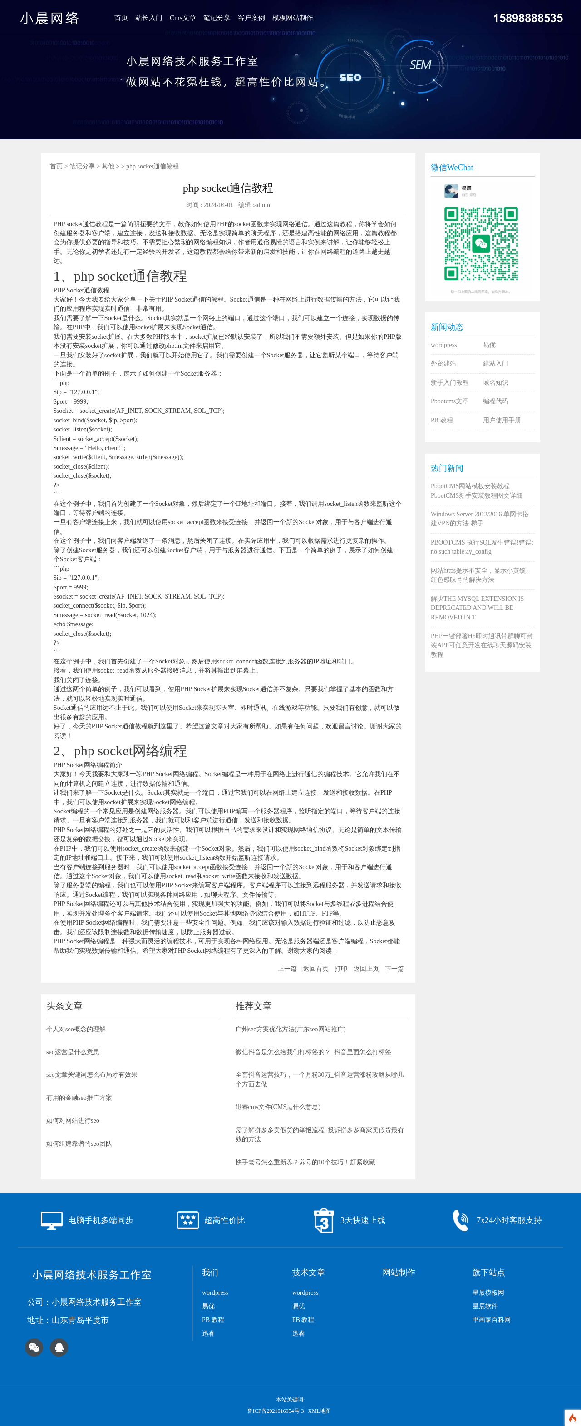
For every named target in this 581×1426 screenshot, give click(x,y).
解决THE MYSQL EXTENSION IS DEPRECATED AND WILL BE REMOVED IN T (477, 608)
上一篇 (287, 969)
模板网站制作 (292, 17)
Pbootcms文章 (449, 401)
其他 (108, 166)
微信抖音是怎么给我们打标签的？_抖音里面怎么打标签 (313, 1052)
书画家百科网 (492, 1320)
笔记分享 (217, 17)
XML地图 (319, 1411)
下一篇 (394, 969)
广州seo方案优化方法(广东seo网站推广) (291, 1029)
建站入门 (495, 363)
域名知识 (495, 382)
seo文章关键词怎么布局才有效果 (92, 1074)
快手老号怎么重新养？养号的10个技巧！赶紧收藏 (305, 1162)
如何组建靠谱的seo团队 (79, 1143)
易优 (489, 345)
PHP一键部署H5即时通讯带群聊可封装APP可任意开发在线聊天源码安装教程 (482, 645)
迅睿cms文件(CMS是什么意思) (278, 1107)
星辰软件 (485, 1306)
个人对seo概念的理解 (76, 1029)
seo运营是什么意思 (72, 1052)
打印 (341, 969)
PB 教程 (442, 420)
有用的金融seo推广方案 (79, 1097)
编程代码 (495, 401)
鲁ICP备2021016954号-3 (276, 1411)
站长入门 (148, 17)
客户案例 (251, 17)
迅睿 (208, 1333)
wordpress (444, 345)
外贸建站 (443, 363)
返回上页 (366, 969)
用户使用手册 (502, 420)
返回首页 (316, 969)
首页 (121, 17)
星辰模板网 (488, 1292)
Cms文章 (183, 17)
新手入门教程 (450, 382)
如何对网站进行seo (72, 1120)
